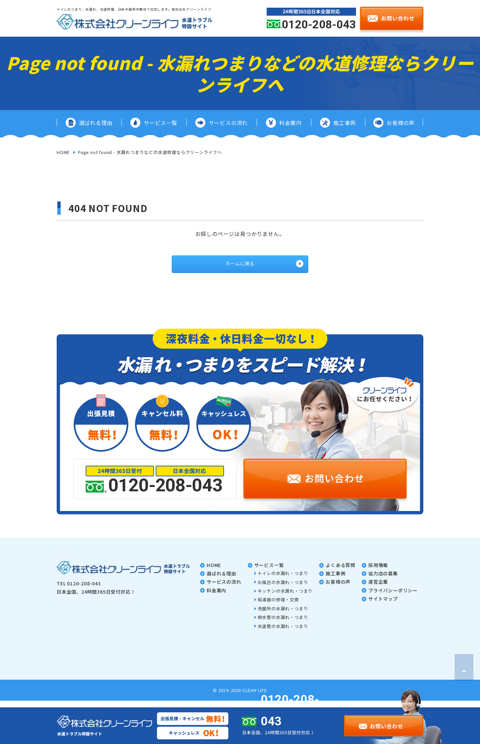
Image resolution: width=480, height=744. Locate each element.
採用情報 (378, 571)
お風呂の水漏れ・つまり (283, 589)
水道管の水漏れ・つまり (283, 633)
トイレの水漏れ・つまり (283, 580)
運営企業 (378, 588)
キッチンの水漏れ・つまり (285, 597)
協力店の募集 (383, 580)
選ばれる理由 (221, 580)
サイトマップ (383, 605)
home (214, 571)
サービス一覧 (269, 571)
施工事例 (335, 580)
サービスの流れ (224, 588)
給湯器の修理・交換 (278, 606)
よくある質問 (340, 571)
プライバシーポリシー (393, 597)
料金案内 (216, 597)
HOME (63, 152)
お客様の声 (338, 588)
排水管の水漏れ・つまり (283, 624)
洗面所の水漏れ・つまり (283, 615)
